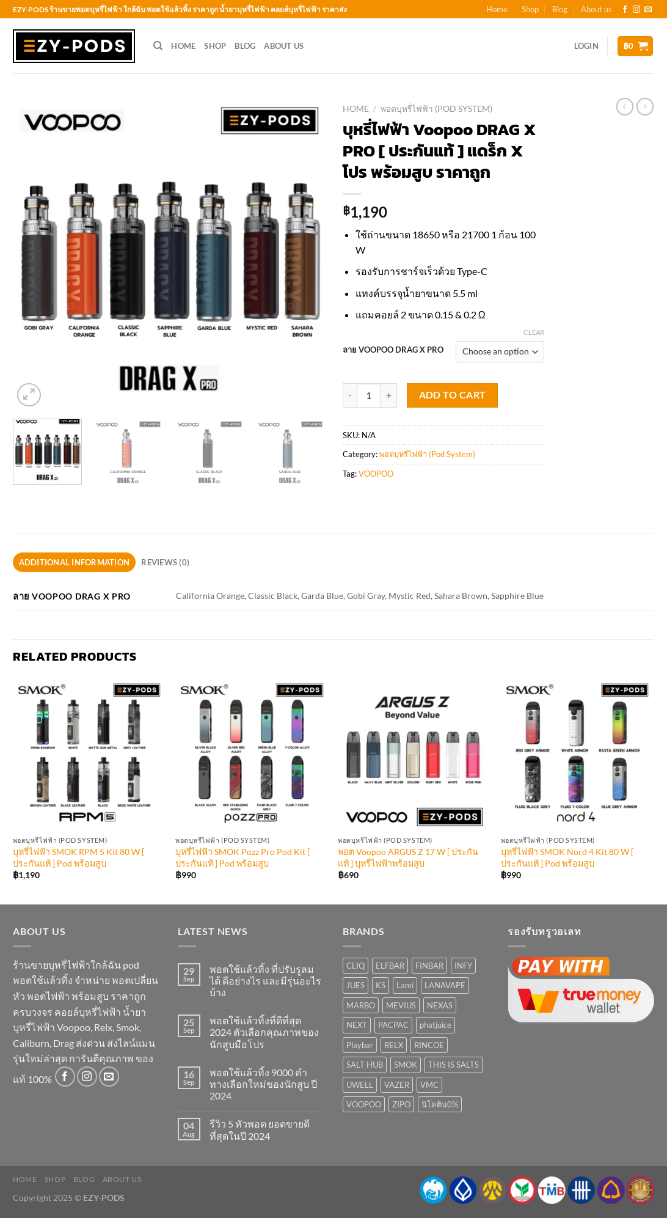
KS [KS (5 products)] (380, 985)
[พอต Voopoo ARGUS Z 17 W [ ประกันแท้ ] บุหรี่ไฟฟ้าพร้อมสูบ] (413, 754)
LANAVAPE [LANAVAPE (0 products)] (445, 985)
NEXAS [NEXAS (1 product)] (440, 1005)
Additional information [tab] (74, 562)
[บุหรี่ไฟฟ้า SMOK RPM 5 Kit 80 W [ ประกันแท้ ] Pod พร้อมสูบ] (88, 754)
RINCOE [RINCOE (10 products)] (429, 1045)
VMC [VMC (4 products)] (429, 1085)
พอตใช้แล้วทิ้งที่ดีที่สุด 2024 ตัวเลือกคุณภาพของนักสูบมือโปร (264, 1031)
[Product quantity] (369, 395)
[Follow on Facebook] (625, 10)
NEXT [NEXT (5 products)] (356, 1025)
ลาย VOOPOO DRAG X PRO (393, 350)
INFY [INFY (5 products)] (463, 965)
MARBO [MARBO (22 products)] (360, 1005)
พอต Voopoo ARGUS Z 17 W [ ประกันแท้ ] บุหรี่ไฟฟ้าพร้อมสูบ (408, 857)
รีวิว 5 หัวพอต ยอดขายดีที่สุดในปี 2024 (260, 1129)
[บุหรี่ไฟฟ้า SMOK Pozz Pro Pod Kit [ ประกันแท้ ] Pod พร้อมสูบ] (250, 754)
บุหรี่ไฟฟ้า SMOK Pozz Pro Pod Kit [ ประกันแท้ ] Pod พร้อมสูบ (242, 857)
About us (596, 9)
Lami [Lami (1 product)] (405, 985)
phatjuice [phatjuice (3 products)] (435, 1025)
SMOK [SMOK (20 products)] (405, 1064)
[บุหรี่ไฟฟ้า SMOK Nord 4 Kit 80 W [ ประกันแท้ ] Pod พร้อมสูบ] (576, 754)
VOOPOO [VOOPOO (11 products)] (363, 1104)
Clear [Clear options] (533, 332)
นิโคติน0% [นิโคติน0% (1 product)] (439, 1104)
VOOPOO (376, 474)
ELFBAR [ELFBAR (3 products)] (390, 965)
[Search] (157, 45)
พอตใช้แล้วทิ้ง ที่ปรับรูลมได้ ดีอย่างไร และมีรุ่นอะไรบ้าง (265, 980)
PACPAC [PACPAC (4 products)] (393, 1025)
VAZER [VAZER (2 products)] (396, 1085)
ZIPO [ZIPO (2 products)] (401, 1104)
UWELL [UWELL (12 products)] (359, 1085)
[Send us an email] (648, 10)
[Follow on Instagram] (636, 10)
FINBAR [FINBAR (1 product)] (429, 965)
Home (497, 9)
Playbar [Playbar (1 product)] (359, 1045)
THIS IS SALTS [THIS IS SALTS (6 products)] (453, 1064)
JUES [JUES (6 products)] (355, 985)
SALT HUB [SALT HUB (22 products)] (364, 1064)
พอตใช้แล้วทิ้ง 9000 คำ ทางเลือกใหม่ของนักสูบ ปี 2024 (263, 1083)
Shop (530, 9)
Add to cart (452, 394)
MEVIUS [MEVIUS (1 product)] (401, 1005)
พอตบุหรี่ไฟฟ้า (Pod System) (436, 109)
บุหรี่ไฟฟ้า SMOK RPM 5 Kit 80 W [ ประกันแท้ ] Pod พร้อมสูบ (78, 857)
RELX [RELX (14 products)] (393, 1045)
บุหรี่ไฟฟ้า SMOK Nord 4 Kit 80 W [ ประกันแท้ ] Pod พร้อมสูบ (567, 857)
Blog (559, 9)
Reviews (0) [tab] (165, 562)
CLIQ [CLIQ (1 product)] (355, 965)
